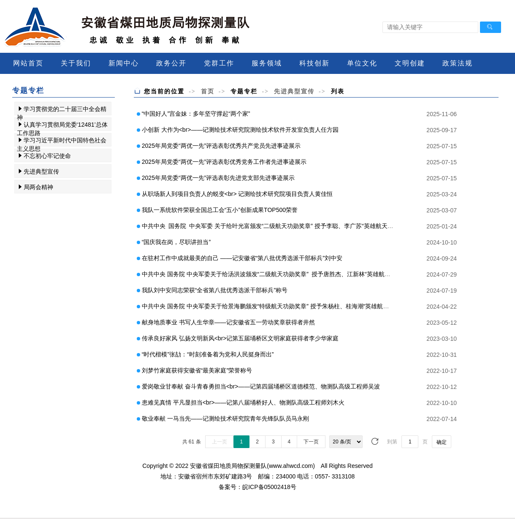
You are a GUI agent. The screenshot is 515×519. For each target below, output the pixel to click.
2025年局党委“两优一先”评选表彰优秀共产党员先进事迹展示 (221, 145)
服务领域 (267, 63)
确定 (441, 442)
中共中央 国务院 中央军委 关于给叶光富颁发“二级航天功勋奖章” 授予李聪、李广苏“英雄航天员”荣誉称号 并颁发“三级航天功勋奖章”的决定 (324, 226)
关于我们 (76, 63)
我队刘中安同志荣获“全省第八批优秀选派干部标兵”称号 (214, 290)
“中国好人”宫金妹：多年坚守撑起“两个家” (196, 113)
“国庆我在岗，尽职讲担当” (176, 242)
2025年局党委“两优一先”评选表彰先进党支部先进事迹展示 (218, 177)
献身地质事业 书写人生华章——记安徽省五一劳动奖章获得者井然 (228, 322)
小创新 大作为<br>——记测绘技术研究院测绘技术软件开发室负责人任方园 (240, 129)
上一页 (219, 442)
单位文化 (362, 63)
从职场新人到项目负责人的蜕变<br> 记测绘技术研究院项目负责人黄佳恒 (237, 193)
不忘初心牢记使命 (47, 155)
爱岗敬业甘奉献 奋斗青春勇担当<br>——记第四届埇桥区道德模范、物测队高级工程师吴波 (261, 386)
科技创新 (314, 63)
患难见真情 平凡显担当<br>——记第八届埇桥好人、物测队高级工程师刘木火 (243, 402)
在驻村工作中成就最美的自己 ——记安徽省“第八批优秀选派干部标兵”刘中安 (242, 258)
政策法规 (457, 63)
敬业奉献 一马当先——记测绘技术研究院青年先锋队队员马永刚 (225, 418)
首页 (207, 91)
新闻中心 (123, 63)
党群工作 (219, 63)
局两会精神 (38, 187)
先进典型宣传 (41, 171)
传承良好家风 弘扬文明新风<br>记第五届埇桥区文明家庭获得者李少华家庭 (240, 338)
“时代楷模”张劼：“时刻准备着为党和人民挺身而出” (208, 354)
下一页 (311, 442)
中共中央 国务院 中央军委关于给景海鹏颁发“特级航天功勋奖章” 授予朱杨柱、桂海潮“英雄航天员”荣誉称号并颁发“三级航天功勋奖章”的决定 (324, 306)
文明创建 (410, 63)
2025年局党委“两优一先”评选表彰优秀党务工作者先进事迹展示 (224, 161)
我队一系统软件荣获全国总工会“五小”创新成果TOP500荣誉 (220, 210)
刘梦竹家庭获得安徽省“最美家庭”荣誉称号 (197, 370)
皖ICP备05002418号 (269, 487)
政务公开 (171, 63)
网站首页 (28, 63)
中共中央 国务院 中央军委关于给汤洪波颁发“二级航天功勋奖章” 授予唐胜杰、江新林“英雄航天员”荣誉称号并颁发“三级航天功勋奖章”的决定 (325, 274)
